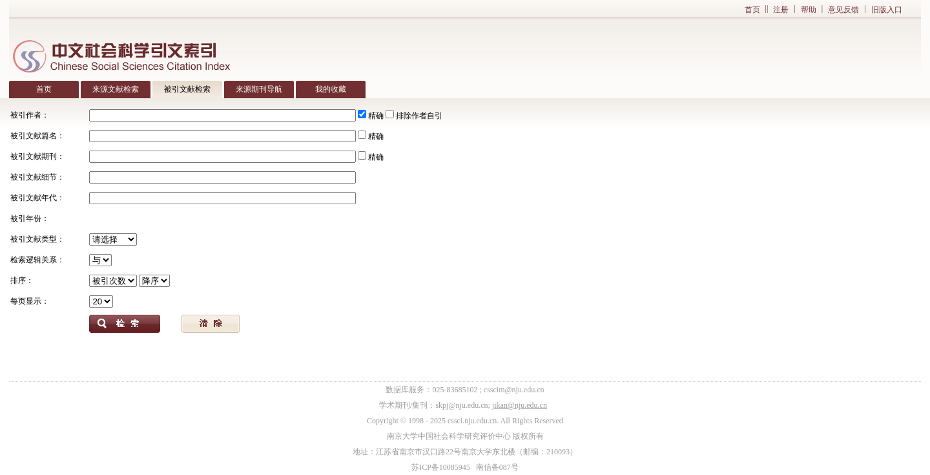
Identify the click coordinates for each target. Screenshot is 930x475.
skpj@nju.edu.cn (461, 405)
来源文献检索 (115, 89)
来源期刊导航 (259, 89)
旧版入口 (886, 9)
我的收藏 (330, 89)
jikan (500, 405)
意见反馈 (843, 9)
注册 (781, 9)
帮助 (808, 9)
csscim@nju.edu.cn (514, 389)
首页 (752, 9)
